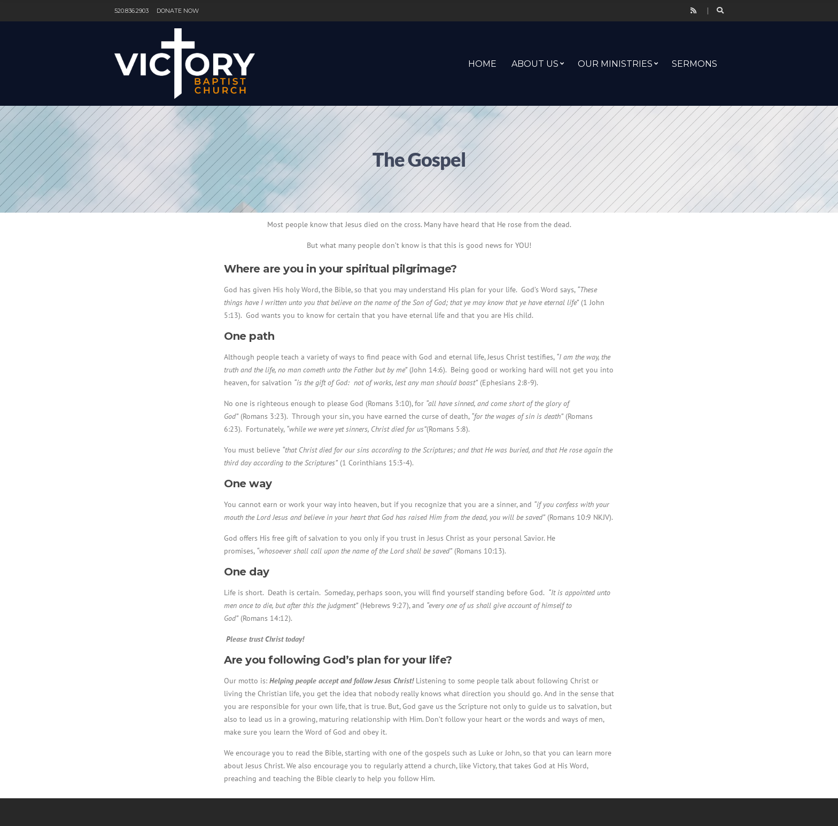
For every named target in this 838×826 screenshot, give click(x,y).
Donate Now (178, 10)
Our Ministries (615, 64)
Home (482, 64)
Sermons (694, 64)
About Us (534, 64)
